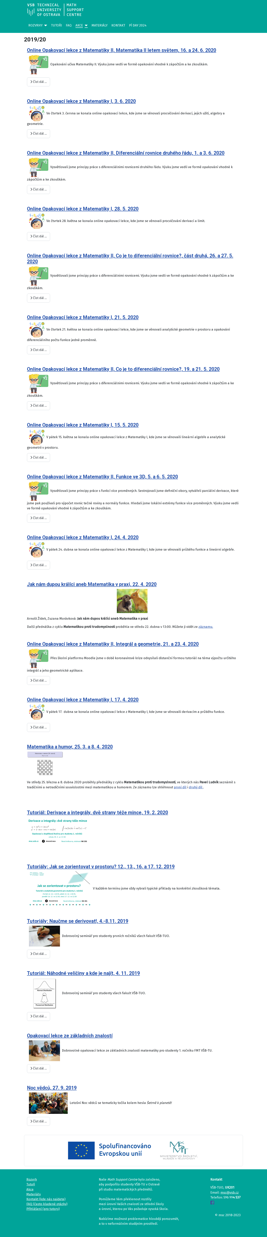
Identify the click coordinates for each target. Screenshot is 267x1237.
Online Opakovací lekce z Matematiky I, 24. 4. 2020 (83, 537)
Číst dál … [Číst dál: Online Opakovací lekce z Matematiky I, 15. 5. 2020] (38, 457)
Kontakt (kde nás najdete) (45, 1199)
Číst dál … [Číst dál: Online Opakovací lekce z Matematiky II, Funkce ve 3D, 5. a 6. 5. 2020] (38, 518)
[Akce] (85, 25)
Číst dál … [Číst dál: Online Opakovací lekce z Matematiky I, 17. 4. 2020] (38, 727)
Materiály (99, 25)
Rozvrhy (35, 25)
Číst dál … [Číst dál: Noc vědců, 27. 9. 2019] (38, 1121)
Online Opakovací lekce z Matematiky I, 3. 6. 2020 (81, 101)
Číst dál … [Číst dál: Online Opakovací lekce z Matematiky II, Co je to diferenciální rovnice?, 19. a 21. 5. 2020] (38, 405)
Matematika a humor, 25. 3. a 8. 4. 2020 (70, 747)
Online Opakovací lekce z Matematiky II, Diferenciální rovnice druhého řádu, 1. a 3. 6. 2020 (126, 153)
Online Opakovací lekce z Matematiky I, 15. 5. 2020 (83, 425)
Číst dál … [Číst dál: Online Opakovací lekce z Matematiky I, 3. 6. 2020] (38, 133)
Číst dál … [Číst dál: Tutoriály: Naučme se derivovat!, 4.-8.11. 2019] (38, 954)
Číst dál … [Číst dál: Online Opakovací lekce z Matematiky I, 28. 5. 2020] (38, 236)
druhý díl (196, 787)
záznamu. (206, 627)
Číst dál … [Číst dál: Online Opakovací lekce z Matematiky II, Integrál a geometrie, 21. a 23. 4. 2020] (38, 680)
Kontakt (118, 25)
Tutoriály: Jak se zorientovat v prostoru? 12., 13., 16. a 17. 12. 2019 (101, 866)
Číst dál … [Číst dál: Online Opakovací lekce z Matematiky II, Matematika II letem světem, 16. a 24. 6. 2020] (38, 82)
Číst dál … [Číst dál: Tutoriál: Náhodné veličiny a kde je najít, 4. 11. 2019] (38, 1016)
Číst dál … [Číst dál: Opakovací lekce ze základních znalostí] (38, 1068)
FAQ (69, 25)
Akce (79, 25)
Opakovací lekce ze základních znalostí (70, 1036)
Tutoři (56, 25)
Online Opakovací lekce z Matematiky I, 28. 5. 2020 (83, 209)
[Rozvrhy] (44, 25)
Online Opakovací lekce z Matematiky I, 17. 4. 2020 (83, 700)
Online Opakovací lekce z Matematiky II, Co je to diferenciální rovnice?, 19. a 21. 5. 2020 (123, 369)
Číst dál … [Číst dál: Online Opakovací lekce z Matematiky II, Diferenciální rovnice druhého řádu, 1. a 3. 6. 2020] (38, 189)
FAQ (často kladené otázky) (46, 1204)
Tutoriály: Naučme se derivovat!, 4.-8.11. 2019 (77, 921)
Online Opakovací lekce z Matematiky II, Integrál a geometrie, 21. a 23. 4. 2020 (113, 644)
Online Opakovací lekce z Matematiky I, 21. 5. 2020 (83, 317)
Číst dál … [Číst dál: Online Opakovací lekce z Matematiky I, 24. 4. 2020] (38, 565)
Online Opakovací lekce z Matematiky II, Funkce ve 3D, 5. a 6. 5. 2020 (102, 477)
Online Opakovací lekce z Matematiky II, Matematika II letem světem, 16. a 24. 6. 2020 (121, 50)
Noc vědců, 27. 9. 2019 (52, 1088)
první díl (180, 787)
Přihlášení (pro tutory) (43, 1209)
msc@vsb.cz (229, 1192)
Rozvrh (31, 1179)
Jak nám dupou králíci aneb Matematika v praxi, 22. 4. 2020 (92, 584)
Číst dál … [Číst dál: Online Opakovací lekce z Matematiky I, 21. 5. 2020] (38, 350)
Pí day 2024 (138, 25)
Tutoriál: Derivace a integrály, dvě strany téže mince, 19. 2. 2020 (97, 812)
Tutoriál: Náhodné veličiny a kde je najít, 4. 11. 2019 (83, 973)
